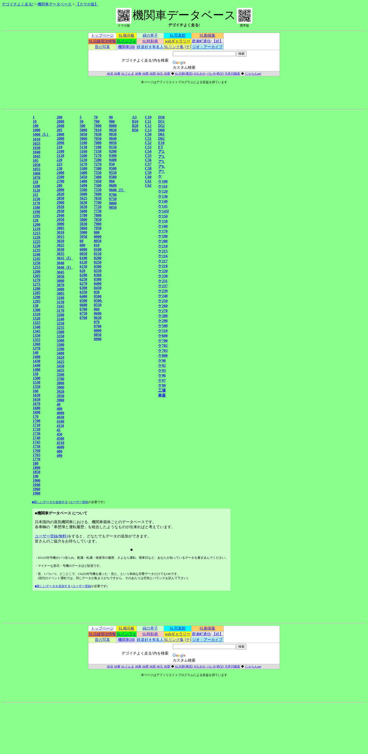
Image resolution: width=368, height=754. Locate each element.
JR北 (110, 73)
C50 (148, 134)
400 (59, 409)
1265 (36, 276)
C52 (148, 143)
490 (59, 456)
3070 (60, 285)
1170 (36, 203)
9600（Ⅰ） (117, 190)
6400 (83, 296)
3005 (60, 228)
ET (160, 147)
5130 (83, 147)
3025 (60, 245)
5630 (83, 202)
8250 (97, 262)
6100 (83, 258)
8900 (97, 339)
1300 (36, 310)
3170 (60, 311)
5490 (83, 185)
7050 (97, 138)
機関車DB (126, 47)
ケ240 (163, 296)
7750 (97, 211)
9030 (113, 134)
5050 (83, 134)
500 (82, 126)
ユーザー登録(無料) (51, 536)
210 (59, 147)
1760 (36, 451)
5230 (83, 160)
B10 (135, 121)
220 (59, 160)
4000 (60, 413)
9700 (113, 195)
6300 (83, 288)
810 (97, 245)
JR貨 (167, 73)
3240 (60, 319)
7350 (97, 173)
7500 (97, 185)
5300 (83, 168)
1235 (36, 250)
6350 (83, 292)
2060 (60, 134)
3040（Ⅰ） (65, 267)
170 (35, 416)
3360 (60, 340)
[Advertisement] (17, 185)
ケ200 (163, 241)
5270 (83, 164)
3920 (60, 392)
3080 (60, 289)
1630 (36, 395)
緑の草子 (150, 35)
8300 (97, 266)
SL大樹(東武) (184, 73)
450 (59, 434)
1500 (36, 378)
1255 (36, 267)
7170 (97, 156)
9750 (113, 199)
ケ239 (163, 291)
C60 (148, 177)
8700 (97, 326)
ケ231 (163, 281)
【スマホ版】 (87, 4)
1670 (36, 404)
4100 (60, 421)
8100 (97, 249)
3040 (60, 263)
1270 (36, 280)
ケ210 (163, 246)
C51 (148, 138)
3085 (60, 293)
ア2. (161, 152)
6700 (83, 309)
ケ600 (163, 336)
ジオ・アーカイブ (207, 47)
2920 (60, 207)
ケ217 (163, 261)
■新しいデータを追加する (50, 502)
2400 (60, 173)
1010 (36, 139)
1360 (36, 344)
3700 (60, 379)
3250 (60, 323)
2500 (60, 177)
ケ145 (163, 206)
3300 (60, 332)
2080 (60, 138)
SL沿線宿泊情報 (102, 41)
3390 (60, 349)
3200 (60, 315)
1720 (36, 429)
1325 (36, 323)
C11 (148, 121)
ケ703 (163, 351)
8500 (97, 296)
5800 (83, 220)
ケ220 (163, 271)
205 (59, 130)
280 (59, 185)
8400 (97, 284)
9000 (113, 126)
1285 (36, 293)
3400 (60, 353)
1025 (36, 143)
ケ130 (163, 196)
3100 (60, 298)
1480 (36, 370)
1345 (36, 331)
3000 (60, 224)
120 (35, 220)
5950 (83, 237)
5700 (83, 215)
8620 (97, 318)
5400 (83, 173)
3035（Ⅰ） (65, 258)
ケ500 (163, 326)
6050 (83, 254)
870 (97, 322)
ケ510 (163, 331)
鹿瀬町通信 (201, 41)
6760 (83, 318)
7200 (97, 160)
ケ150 (163, 216)
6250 (83, 279)
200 (59, 117)
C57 (148, 164)
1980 (36, 493)
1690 (36, 412)
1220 (36, 237)
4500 (60, 438)
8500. (98, 301)
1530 (36, 382)
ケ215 (163, 251)
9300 (113, 156)
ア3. (161, 156)
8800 (97, 330)
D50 (161, 117)
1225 (36, 242)
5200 (83, 156)
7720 (97, 207)
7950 (97, 228)
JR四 (152, 73)
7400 (97, 177)
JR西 (145, 73)
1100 (36, 186)
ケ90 (162, 361)
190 (35, 476)
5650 (83, 207)
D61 (161, 134)
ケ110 (162, 186)
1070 (36, 178)
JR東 (117, 73)
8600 (97, 313)
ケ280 (163, 316)
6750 (83, 313)
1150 (36, 199)
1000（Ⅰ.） (41, 134)
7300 (97, 168)
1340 (36, 327)
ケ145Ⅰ (163, 211)
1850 (36, 472)
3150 (60, 302)
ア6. (161, 166)
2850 (60, 198)
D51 (161, 121)
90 (111, 117)
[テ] (188, 47)
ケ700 (163, 341)
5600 (83, 194)
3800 (60, 383)
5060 (83, 138)
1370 (36, 348)
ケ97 (162, 380)
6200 (83, 275)
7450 (97, 181)
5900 (83, 232)
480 (59, 451)
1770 (36, 459)
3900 (60, 387)
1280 (36, 288)
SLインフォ (126, 41)
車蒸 (162, 395)
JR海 (138, 73)
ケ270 (163, 311)
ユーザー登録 (79, 502)
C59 (148, 173)
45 (58, 430)
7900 (97, 224)
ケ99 (162, 385)
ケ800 (163, 356)
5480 (83, 181)
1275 (36, 284)
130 (35, 306)
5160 (83, 151)
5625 (83, 198)
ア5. (161, 161)
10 (34, 121)
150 (35, 374)
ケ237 (163, 286)
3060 (60, 281)
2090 (60, 143)
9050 (113, 143)
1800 (36, 468)
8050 (97, 241)
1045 (36, 156)
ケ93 (162, 370)
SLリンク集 (174, 47)
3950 (60, 396)
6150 (83, 266)
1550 (36, 387)
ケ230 (163, 276)
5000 (83, 130)
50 (81, 121)
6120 (83, 262)
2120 (60, 156)
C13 (148, 130)
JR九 (160, 73)
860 (97, 309)
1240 (36, 254)
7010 (97, 130)
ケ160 (163, 226)
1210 (36, 229)
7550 (97, 190)
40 (58, 404)
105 (35, 161)
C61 (148, 181)
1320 (36, 318)
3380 (60, 345)
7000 (97, 126)
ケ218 (163, 266)
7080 (97, 143)
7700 (97, 202)
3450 (60, 366)
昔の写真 (102, 47)
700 (97, 121)
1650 (36, 399)
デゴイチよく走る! (17, 4)
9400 (113, 160)
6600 (83, 305)
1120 (36, 190)
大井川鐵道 (232, 73)
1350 (36, 335)
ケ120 (163, 191)
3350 (60, 336)
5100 (83, 143)
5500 (83, 190)
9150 (113, 147)
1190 (36, 212)
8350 (97, 271)
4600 (60, 447)
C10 (148, 117)
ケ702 (163, 346)
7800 (97, 215)
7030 (97, 134)
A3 (134, 117)
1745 (36, 442)
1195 (36, 216)
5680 (83, 211)
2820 (60, 194)
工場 (162, 390)
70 (96, 117)
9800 (113, 203)
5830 (83, 224)
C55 (148, 156)
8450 (97, 288)
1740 (36, 438)
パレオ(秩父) (215, 73)
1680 (36, 408)
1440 (36, 365)
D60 (161, 130)
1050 (36, 165)
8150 (97, 254)
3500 (60, 374)
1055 (36, 169)
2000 (60, 121)
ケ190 (163, 236)
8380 (97, 279)
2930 (60, 211)
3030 (60, 249)
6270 (83, 284)
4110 (60, 426)
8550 (97, 305)
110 (35, 182)
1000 (36, 130)
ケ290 (163, 321)
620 (82, 271)
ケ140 (163, 201)
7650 (97, 198)
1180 (36, 207)
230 (59, 168)
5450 (83, 177)
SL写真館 (178, 35)
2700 (60, 181)
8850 (97, 335)
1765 (36, 455)
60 (81, 241)
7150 (97, 151)
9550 (113, 173)
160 (35, 391)
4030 (60, 417)
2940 (60, 215)
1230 (36, 246)
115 (35, 195)
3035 (60, 254)
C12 (148, 126)
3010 (60, 232)
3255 (60, 328)
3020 (60, 241)
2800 (60, 190)
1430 (36, 361)
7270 (97, 164)
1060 (36, 173)
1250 (36, 263)
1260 (36, 271)
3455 (60, 370)
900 (112, 121)
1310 (36, 314)
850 (97, 292)
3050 (60, 276)
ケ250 (163, 301)
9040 (113, 138)
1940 (36, 485)
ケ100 (163, 181)
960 (112, 181)
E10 (161, 143)
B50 (135, 130)
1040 (36, 152)
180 (35, 463)
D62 (161, 138)
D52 (161, 126)
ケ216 (163, 256)
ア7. (161, 171)
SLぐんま (127, 73)
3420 (60, 357)
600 (82, 245)
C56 (148, 160)
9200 (113, 151)
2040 (60, 126)
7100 (97, 147)
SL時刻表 (150, 41)
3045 (60, 272)
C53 (148, 147)
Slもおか (200, 73)
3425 (60, 362)
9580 (113, 177)
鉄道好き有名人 (150, 47)
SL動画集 (207, 35)
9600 (113, 185)
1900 (36, 480)
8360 (97, 275)
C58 (148, 168)
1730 (36, 434)
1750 (36, 446)
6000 (83, 249)
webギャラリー (177, 41)
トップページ (102, 35)
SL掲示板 (126, 35)
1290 (36, 297)
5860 (83, 228)
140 (35, 352)
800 (97, 232)
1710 (36, 425)
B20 (135, 126)
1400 (36, 357)
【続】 (217, 41)
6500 (83, 301)
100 (35, 126)
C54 (148, 151)
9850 (113, 207)
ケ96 (162, 375)
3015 (60, 237)
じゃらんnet (253, 73)
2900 (60, 202)
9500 (113, 168)
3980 (60, 400)
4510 (60, 443)
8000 (97, 237)
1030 (36, 148)
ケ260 (163, 306)
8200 (97, 258)
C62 (148, 185)
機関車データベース (54, 4)
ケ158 (163, 221)
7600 (97, 194)
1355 (36, 340)
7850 (97, 220)
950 (112, 164)
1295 (36, 301)
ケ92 (162, 365)
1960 (36, 489)
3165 (60, 306)
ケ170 (163, 231)
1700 (36, 421)
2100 (60, 151)
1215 (36, 233)
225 (59, 164)
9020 (113, 130)
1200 (36, 225)
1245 (36, 259)
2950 (60, 220)
